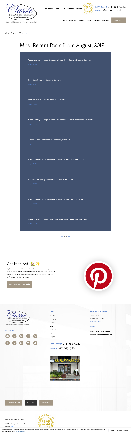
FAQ (63, 9)
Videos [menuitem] (89, 20)
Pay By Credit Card (14, 402)
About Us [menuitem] (72, 20)
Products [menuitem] (81, 20)
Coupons (70, 9)
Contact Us (118, 20)
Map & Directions (95, 321)
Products (53, 319)
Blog (57, 9)
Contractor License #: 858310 (14, 420)
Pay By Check (46, 402)
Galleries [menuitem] (97, 20)
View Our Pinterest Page (19, 284)
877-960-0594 (112, 10)
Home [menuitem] (65, 20)
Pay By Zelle (31, 402)
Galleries (52, 323)
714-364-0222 (117, 6)
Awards (79, 9)
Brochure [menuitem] (105, 20)
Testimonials (48, 9)
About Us (53, 316)
